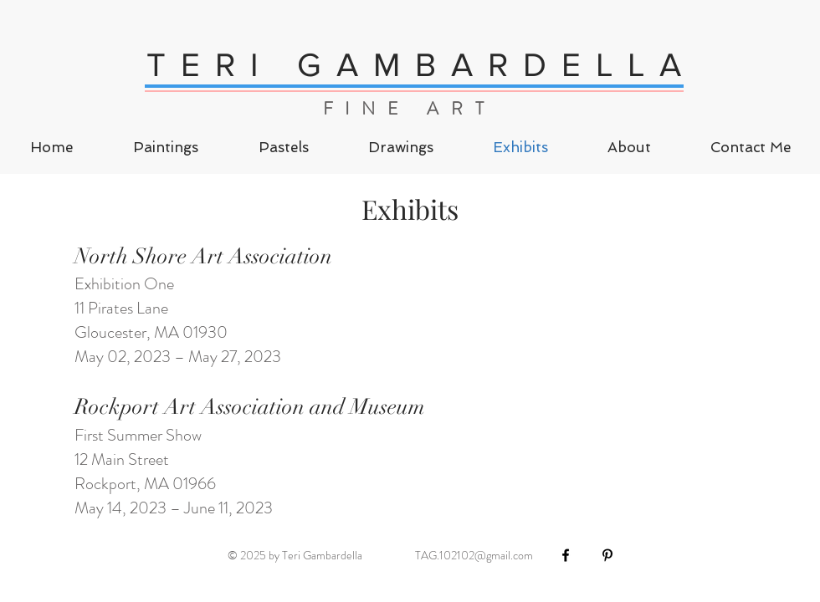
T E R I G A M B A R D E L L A (415, 64)
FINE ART (409, 108)
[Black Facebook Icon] (565, 555)
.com (521, 555)
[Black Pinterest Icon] (607, 555)
